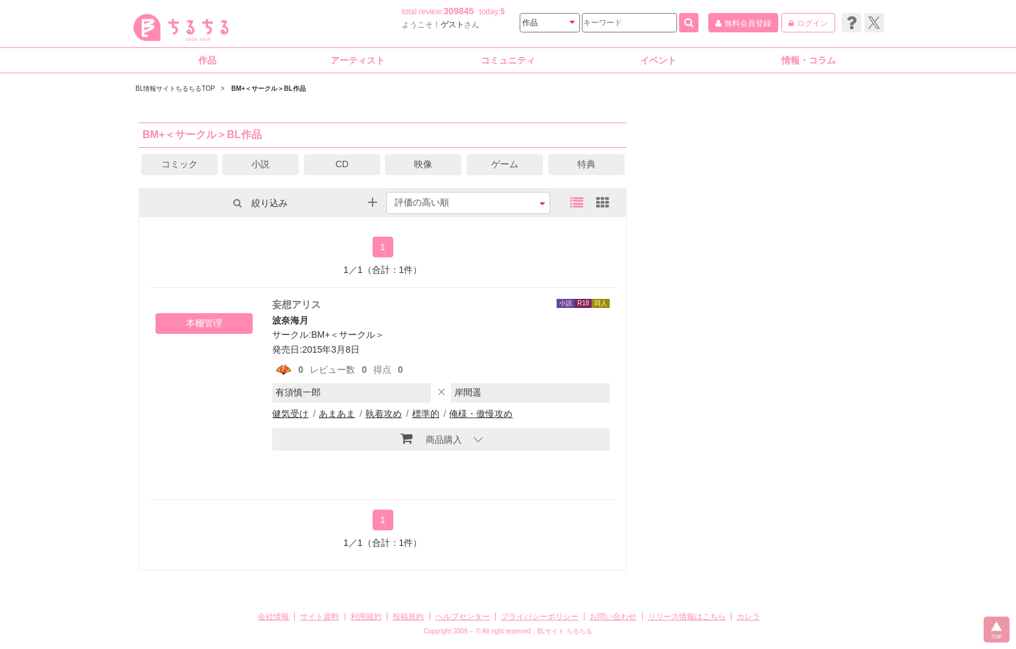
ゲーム (504, 164)
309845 (459, 11)
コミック (179, 164)
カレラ (748, 616)
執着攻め (383, 413)
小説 (260, 164)
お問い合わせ (613, 616)
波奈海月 (290, 320)
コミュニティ (508, 60)
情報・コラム (808, 60)
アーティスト (357, 60)
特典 (586, 164)
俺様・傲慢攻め (481, 413)
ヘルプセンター (462, 616)
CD (342, 164)
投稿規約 (408, 616)
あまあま (337, 413)
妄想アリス (296, 304)
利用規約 (366, 616)
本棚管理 (204, 323)
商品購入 (431, 438)
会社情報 (273, 616)
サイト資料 (319, 616)
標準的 (425, 413)
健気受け (290, 413)
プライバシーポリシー (540, 616)
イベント (658, 60)
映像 (423, 164)
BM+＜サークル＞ (347, 334)
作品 (207, 60)
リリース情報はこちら (687, 616)
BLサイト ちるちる (564, 631)
